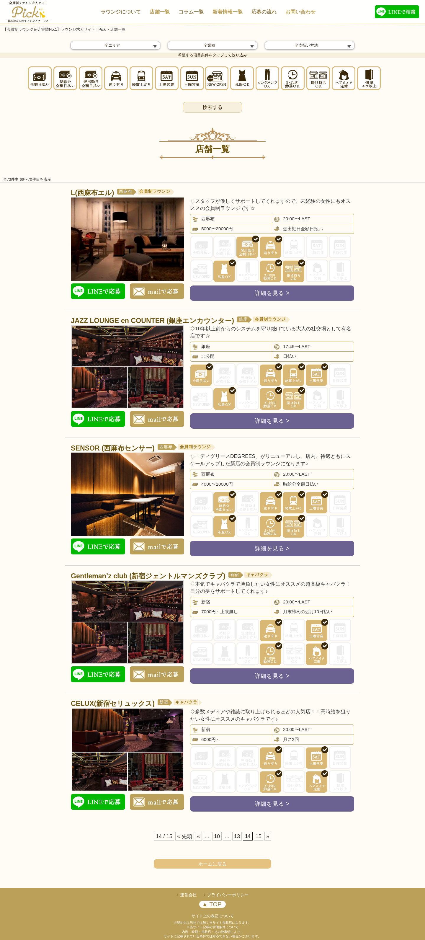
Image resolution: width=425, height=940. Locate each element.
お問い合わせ (300, 12)
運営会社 (188, 894)
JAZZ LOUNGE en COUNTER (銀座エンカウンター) (152, 320)
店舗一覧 (160, 12)
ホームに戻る (212, 863)
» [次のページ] (267, 836)
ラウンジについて (121, 12)
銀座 (243, 319)
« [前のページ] (198, 836)
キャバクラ (257, 574)
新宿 (234, 574)
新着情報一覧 (227, 12)
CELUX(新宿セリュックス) (113, 703)
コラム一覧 (191, 12)
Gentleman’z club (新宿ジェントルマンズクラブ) (148, 576)
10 (217, 836)
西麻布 (125, 191)
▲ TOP (212, 904)
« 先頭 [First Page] (184, 836)
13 (237, 836)
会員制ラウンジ (154, 191)
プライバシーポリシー (228, 894)
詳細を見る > (272, 293)
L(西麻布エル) (92, 193)
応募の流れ (264, 12)
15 (258, 836)
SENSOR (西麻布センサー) (113, 448)
